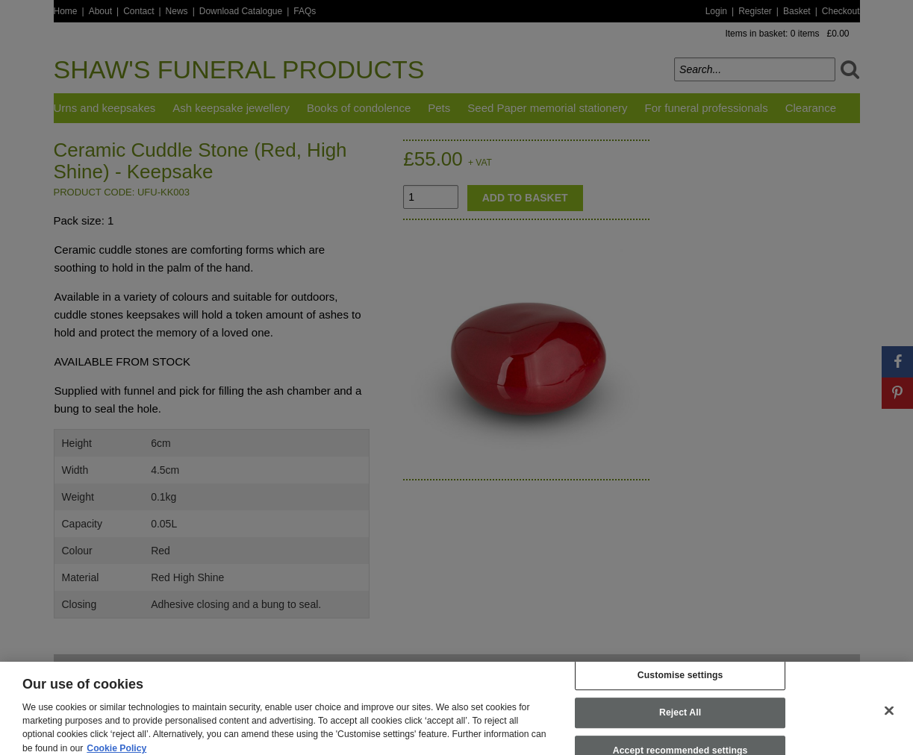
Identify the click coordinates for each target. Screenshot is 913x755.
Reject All (680, 720)
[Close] (889, 717)
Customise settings (680, 682)
